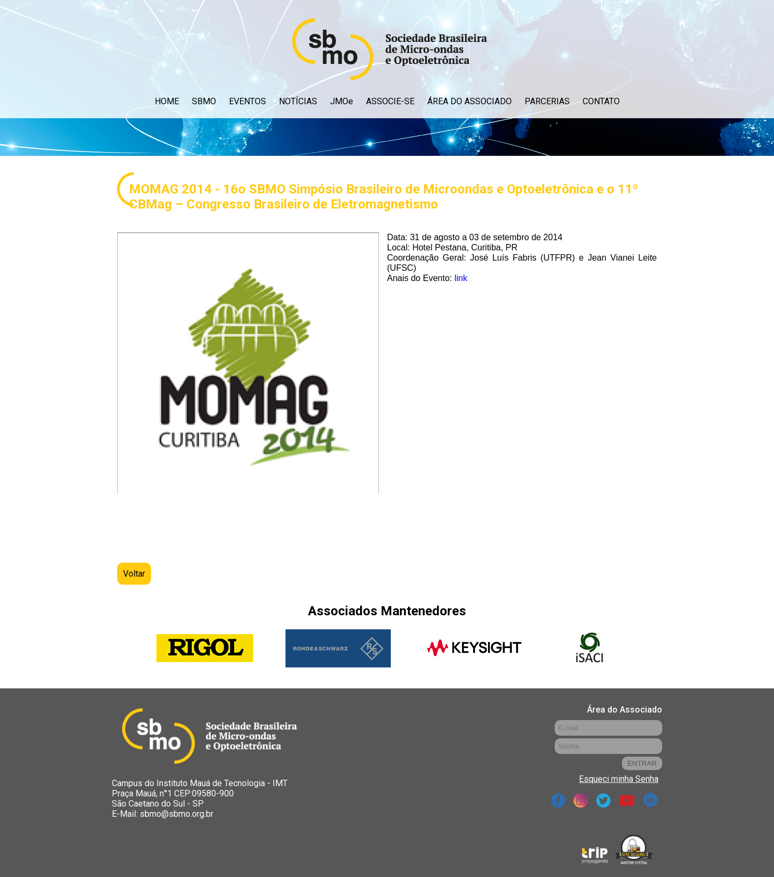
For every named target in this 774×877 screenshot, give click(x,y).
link (460, 278)
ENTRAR (642, 763)
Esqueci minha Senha (618, 779)
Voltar (134, 574)
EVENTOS (247, 101)
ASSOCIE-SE (390, 101)
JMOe (341, 101)
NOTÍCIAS (298, 101)
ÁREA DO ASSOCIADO (469, 101)
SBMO (204, 101)
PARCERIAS (547, 101)
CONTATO (601, 101)
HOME (167, 101)
